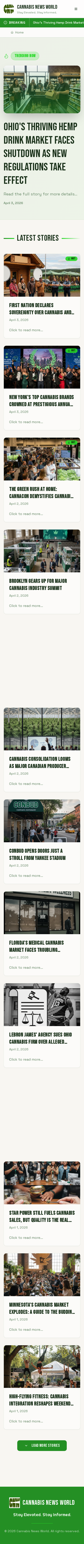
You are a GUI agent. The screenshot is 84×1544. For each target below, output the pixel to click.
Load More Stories (42, 1445)
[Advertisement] (42, 661)
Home (17, 32)
